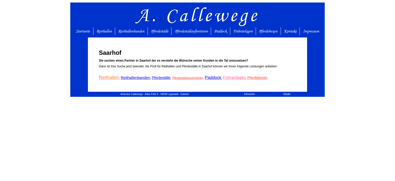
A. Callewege (197, 15)
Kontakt (290, 31)
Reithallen (104, 31)
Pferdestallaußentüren (191, 31)
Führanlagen (243, 31)
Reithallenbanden (131, 31)
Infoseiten (249, 94)
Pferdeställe (159, 31)
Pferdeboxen (268, 31)
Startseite (83, 31)
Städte (286, 94)
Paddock (220, 31)
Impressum (311, 31)
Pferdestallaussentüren (187, 78)
